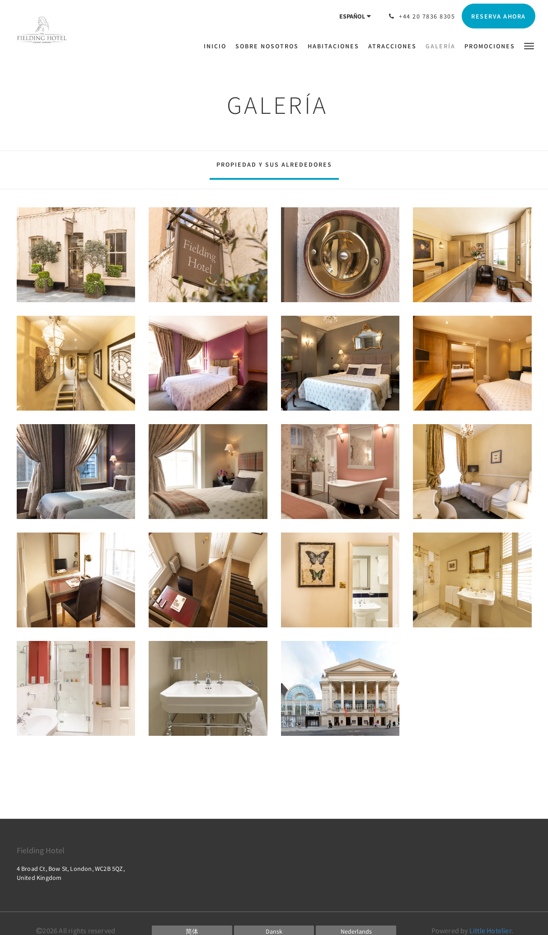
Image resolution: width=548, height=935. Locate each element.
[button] (529, 45)
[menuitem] (217, 46)
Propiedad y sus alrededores (274, 164)
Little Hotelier (490, 930)
